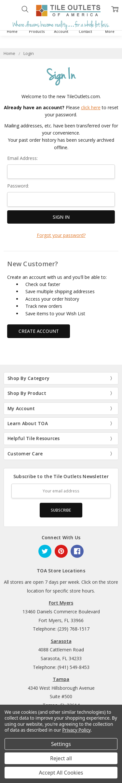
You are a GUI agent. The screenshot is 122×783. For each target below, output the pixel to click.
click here (91, 107)
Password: (18, 186)
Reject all (61, 758)
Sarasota (61, 641)
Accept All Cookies (61, 772)
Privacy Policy (76, 730)
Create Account (39, 331)
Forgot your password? (61, 235)
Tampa (61, 679)
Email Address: (22, 158)
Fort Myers (61, 603)
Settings (61, 744)
